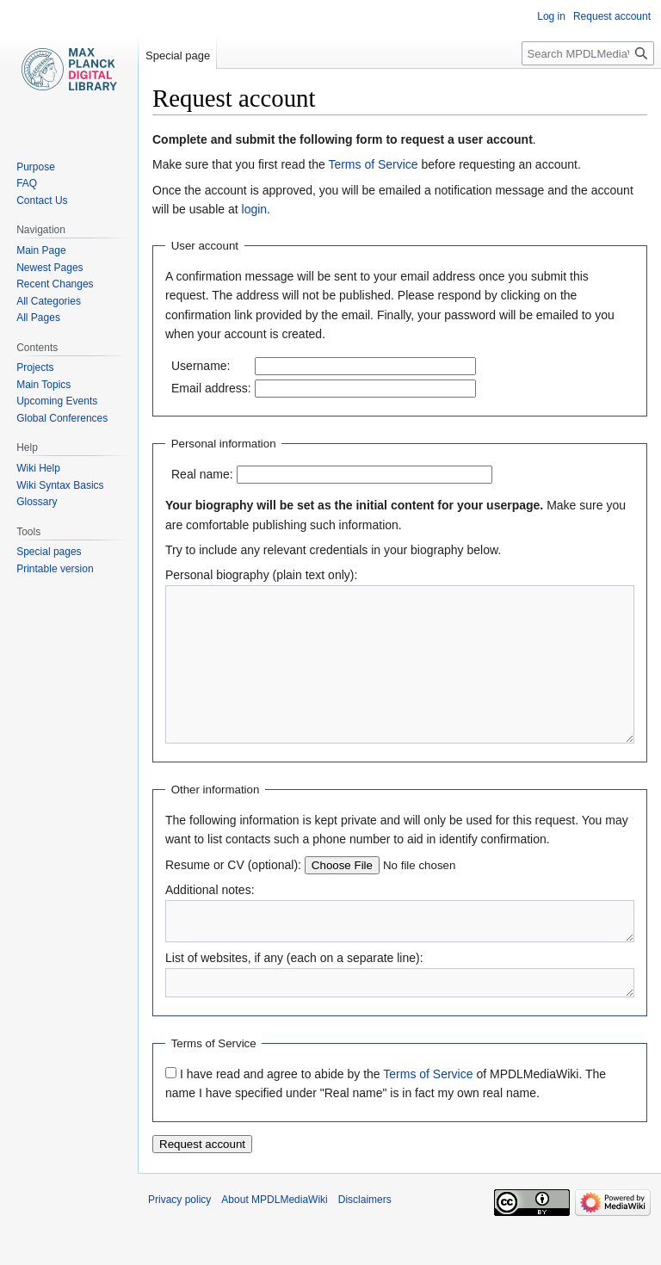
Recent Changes (54, 284)
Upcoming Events (56, 401)
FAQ (26, 183)
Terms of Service (372, 164)
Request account (612, 16)
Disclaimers (365, 1243)
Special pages (48, 552)
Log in (551, 16)
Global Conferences (62, 418)
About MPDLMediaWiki (274, 1243)
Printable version (54, 569)
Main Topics (43, 385)
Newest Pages (49, 268)
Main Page (40, 250)
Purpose (35, 167)
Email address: (211, 388)
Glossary (36, 502)
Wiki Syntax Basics (59, 485)
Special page (177, 55)
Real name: (202, 474)
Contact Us (41, 200)
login (255, 209)
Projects (34, 367)
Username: (200, 366)
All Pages (38, 318)
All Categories (48, 301)
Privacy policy (179, 1243)
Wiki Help (38, 468)
